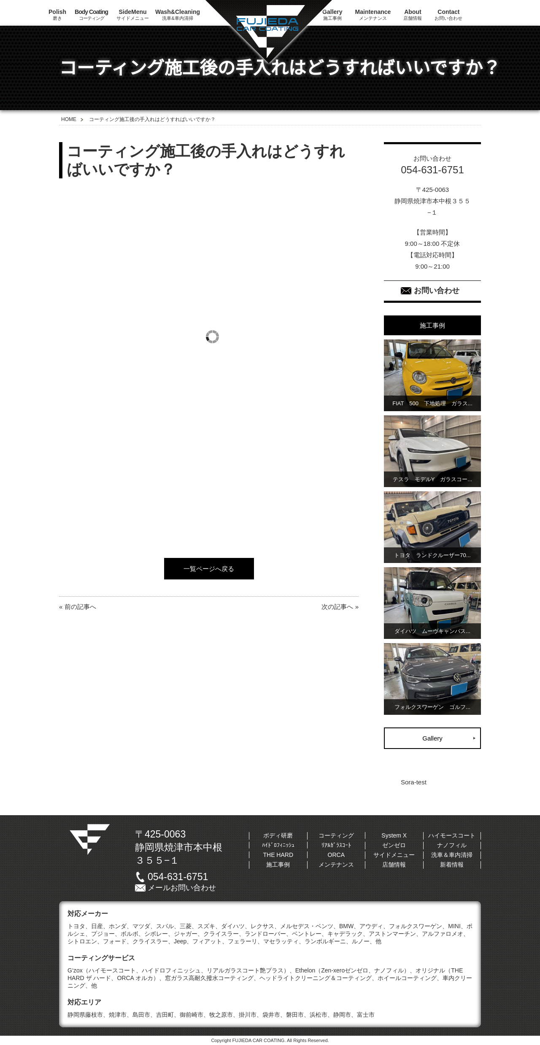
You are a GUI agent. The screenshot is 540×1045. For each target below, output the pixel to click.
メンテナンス (373, 14)
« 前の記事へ (77, 606)
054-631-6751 (178, 876)
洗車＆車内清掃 (451, 854)
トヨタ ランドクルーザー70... (432, 555)
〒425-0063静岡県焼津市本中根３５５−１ (178, 847)
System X (394, 835)
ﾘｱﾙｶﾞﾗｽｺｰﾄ (336, 845)
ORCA (336, 854)
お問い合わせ (448, 14)
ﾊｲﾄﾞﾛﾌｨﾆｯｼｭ (278, 845)
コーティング (91, 14)
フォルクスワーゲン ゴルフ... (432, 707)
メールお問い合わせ (182, 887)
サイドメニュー (132, 14)
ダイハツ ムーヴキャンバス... (432, 631)
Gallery (432, 738)
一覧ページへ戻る (209, 568)
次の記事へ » (340, 606)
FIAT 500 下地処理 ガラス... (432, 403)
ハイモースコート (451, 835)
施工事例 (278, 864)
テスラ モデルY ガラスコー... (432, 479)
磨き (57, 14)
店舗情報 (412, 14)
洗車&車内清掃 (177, 14)
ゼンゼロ (394, 845)
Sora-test (414, 782)
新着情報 (452, 864)
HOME (68, 119)
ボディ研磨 (278, 835)
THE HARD (278, 854)
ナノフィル (452, 845)
